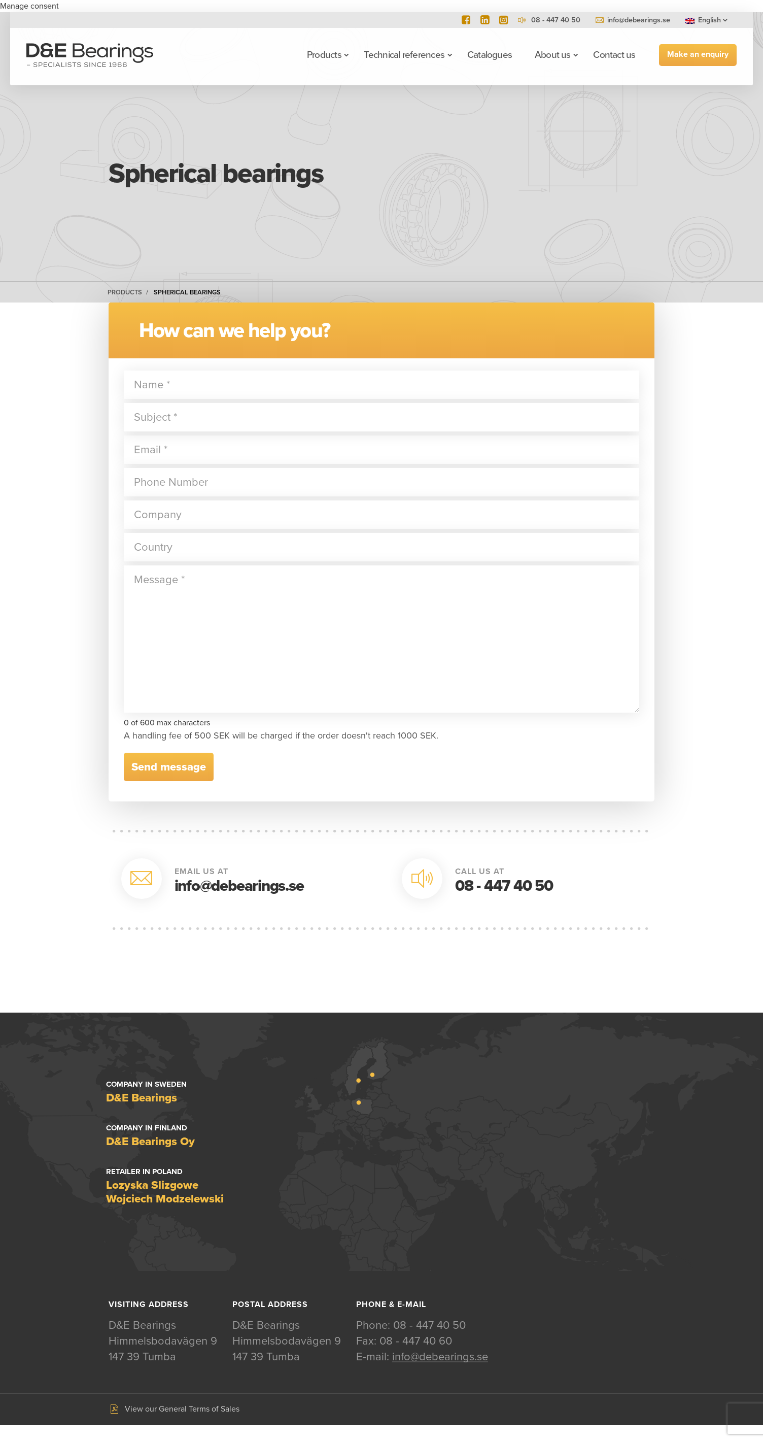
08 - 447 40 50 (504, 886)
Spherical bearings (187, 292)
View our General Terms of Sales (182, 1425)
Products (324, 54)
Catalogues (489, 54)
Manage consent (29, 6)
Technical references (404, 54)
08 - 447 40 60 (415, 1357)
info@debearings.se (638, 20)
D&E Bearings (89, 55)
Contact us (614, 54)
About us (553, 54)
